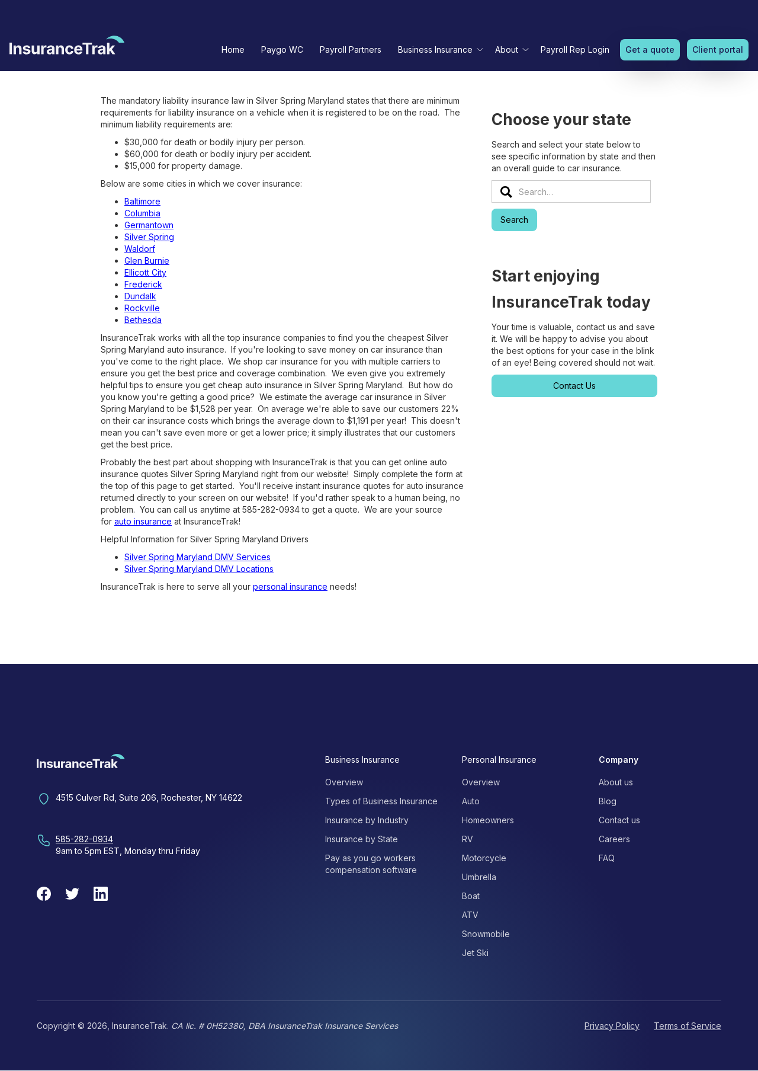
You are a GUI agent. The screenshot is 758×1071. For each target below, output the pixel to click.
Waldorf (139, 249)
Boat (471, 896)
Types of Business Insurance (381, 801)
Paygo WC (282, 49)
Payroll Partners (350, 49)
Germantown (149, 225)
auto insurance (143, 521)
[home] (66, 48)
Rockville (142, 308)
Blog (607, 801)
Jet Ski (475, 953)
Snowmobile (486, 934)
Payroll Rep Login (575, 49)
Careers (614, 839)
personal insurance (290, 586)
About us (616, 782)
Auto (471, 801)
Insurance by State (361, 839)
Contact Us (574, 386)
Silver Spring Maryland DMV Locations (199, 569)
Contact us (619, 820)
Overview (344, 782)
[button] (438, 49)
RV (467, 839)
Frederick (143, 284)
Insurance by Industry (367, 820)
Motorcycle (484, 858)
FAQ (607, 858)
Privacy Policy (612, 1026)
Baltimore (142, 201)
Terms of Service (687, 1026)
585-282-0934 (84, 839)
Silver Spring (149, 237)
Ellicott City (145, 272)
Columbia (142, 213)
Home (233, 49)
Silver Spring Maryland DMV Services (197, 557)
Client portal (717, 49)
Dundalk (140, 296)
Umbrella (479, 877)
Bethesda (143, 320)
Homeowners (488, 820)
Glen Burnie (146, 260)
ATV (470, 915)
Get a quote (650, 49)
